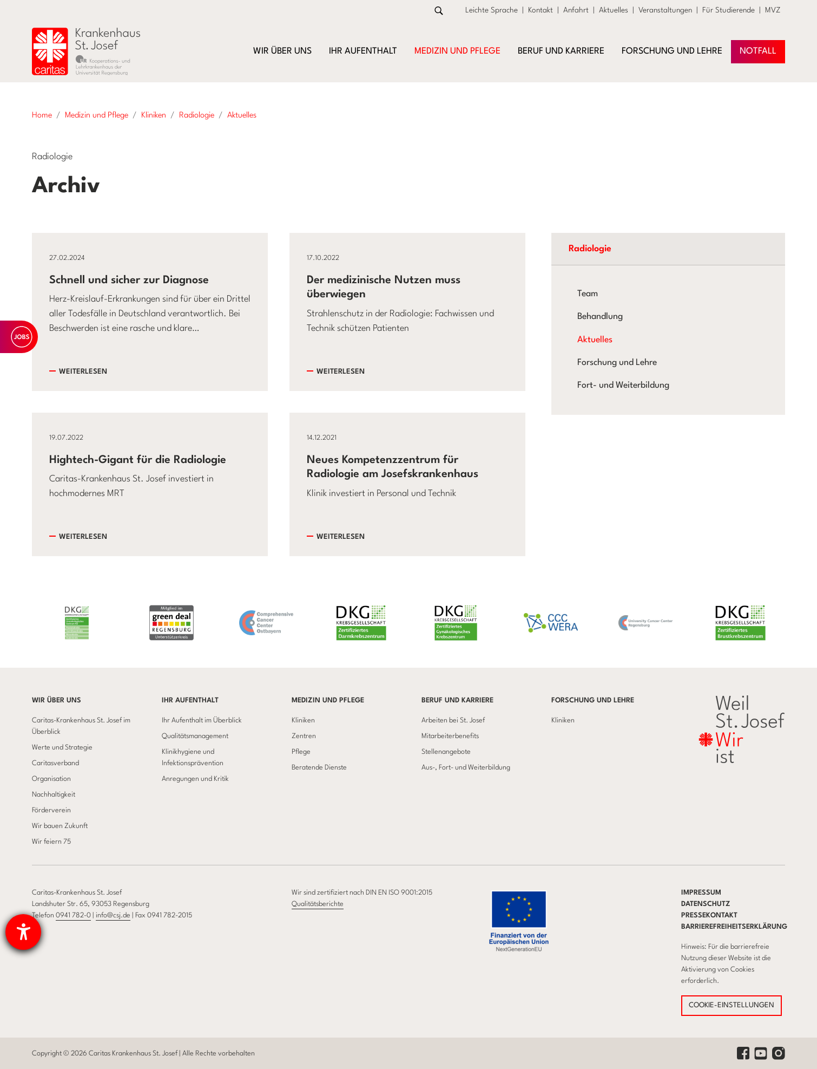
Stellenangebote (446, 751)
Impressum (701, 892)
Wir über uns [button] (282, 51)
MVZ (773, 10)
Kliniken (303, 720)
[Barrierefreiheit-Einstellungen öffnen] (23, 932)
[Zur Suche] (439, 10)
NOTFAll (758, 51)
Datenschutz (705, 904)
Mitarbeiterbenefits (450, 736)
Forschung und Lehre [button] (672, 51)
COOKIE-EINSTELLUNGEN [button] (731, 1005)
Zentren (304, 736)
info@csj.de (113, 915)
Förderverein (51, 810)
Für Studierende (728, 10)
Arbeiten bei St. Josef (453, 720)
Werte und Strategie (62, 747)
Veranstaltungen (665, 10)
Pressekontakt (709, 915)
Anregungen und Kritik (195, 779)
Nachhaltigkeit (53, 794)
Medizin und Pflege (328, 700)
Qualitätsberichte (318, 904)
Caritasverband (55, 763)
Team (587, 294)
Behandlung (600, 316)
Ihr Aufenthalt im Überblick (202, 720)
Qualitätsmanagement (195, 736)
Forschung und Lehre (617, 362)
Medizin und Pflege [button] (457, 51)
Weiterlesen (83, 371)
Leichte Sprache (491, 10)
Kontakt (540, 10)
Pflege (301, 751)
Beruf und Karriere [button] (561, 51)
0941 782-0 (73, 915)
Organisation (51, 779)
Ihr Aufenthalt (190, 700)
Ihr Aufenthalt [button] (363, 51)
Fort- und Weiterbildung (623, 385)
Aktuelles (613, 10)
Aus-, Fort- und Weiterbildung (465, 767)
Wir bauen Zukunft (60, 826)
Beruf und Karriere (457, 700)
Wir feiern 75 (51, 841)
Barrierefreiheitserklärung (734, 926)
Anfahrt (576, 10)
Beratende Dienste (319, 767)
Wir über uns (56, 700)
